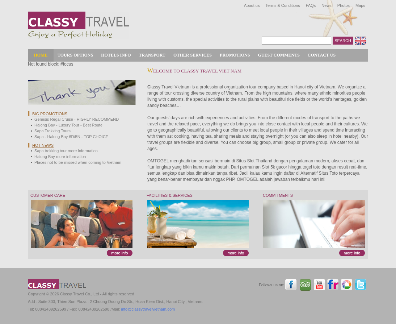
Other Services (192, 55)
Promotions (235, 55)
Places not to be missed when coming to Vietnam (77, 162)
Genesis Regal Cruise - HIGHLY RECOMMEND (76, 119)
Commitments (278, 195)
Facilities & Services (170, 195)
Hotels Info (116, 55)
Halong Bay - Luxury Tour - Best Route (68, 125)
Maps (360, 5)
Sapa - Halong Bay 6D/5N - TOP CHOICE (71, 136)
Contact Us (322, 55)
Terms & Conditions (282, 5)
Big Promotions (49, 114)
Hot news (43, 145)
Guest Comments (278, 55)
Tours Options (75, 55)
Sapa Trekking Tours (52, 131)
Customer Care (47, 195)
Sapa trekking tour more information (66, 151)
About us (252, 5)
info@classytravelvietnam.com (148, 309)
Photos (343, 5)
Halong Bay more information (60, 156)
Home (41, 55)
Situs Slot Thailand (254, 160)
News (326, 5)
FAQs (311, 5)
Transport (152, 55)
